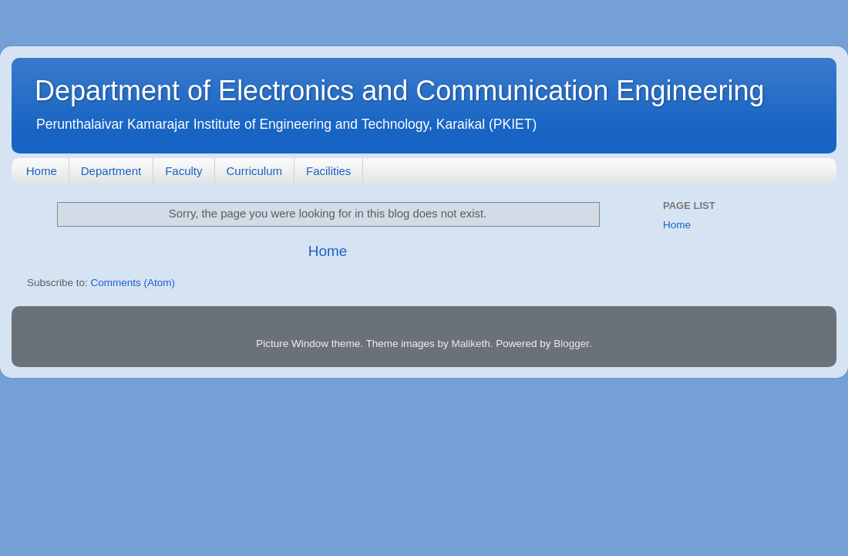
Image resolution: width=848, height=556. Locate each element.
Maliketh (470, 343)
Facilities (328, 170)
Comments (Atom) (133, 282)
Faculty (183, 170)
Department (111, 170)
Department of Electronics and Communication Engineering (400, 90)
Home (41, 170)
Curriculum (255, 170)
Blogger (571, 343)
